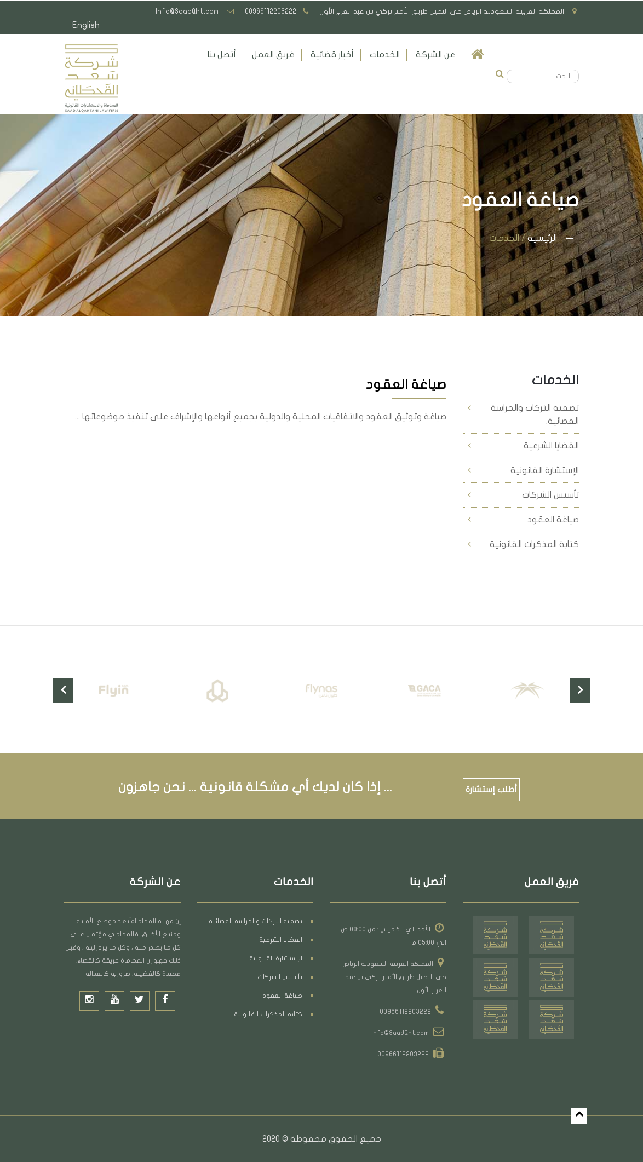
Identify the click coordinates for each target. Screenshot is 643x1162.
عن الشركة (435, 54)
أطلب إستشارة (492, 789)
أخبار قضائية (332, 54)
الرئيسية (542, 238)
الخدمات (385, 54)
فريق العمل (273, 54)
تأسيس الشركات (550, 495)
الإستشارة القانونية (544, 470)
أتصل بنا (222, 54)
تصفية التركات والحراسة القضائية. (535, 414)
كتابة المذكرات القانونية (534, 544)
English (86, 25)
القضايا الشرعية (551, 445)
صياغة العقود (553, 519)
